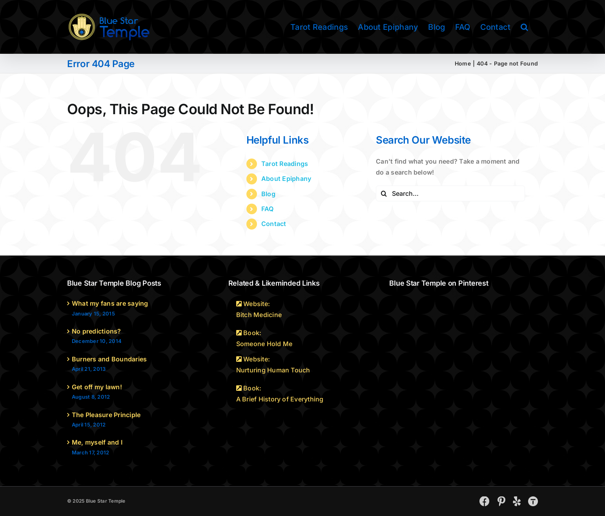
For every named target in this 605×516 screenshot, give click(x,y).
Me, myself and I (97, 442)
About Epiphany (286, 178)
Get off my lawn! (97, 387)
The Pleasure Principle (106, 415)
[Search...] (450, 193)
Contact (273, 224)
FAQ (267, 209)
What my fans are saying (110, 303)
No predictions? (96, 331)
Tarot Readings (284, 164)
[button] (524, 27)
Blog (268, 194)
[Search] (384, 193)
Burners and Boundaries (109, 359)
